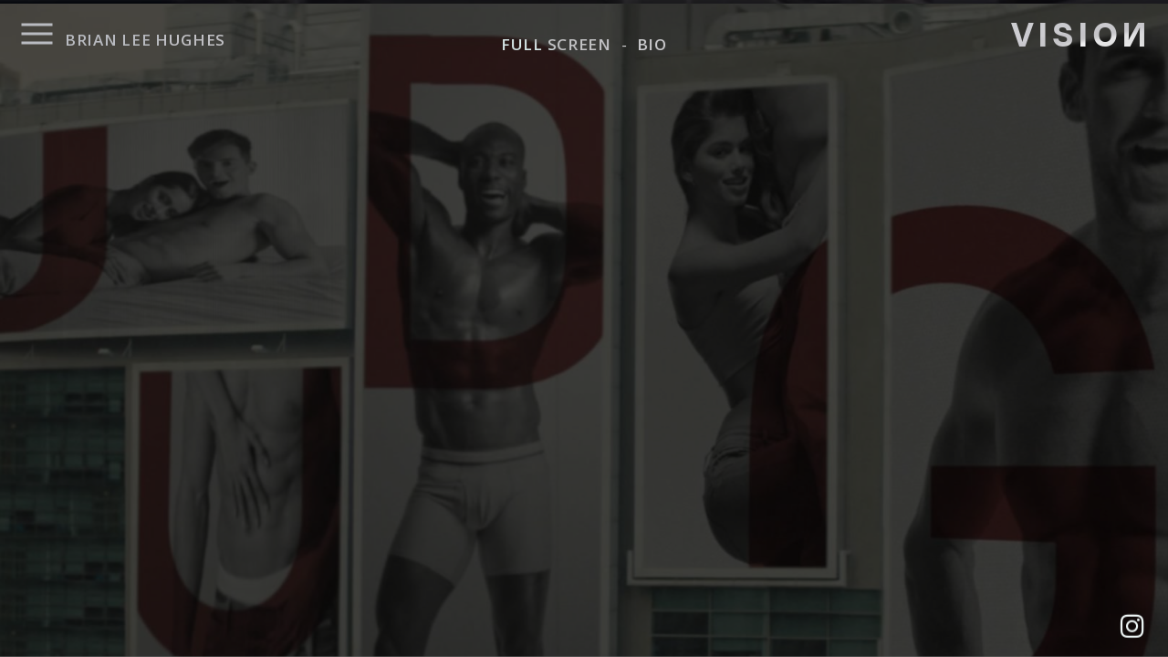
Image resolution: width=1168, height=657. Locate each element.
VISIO (1079, 32)
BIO (652, 44)
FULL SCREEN (556, 44)
